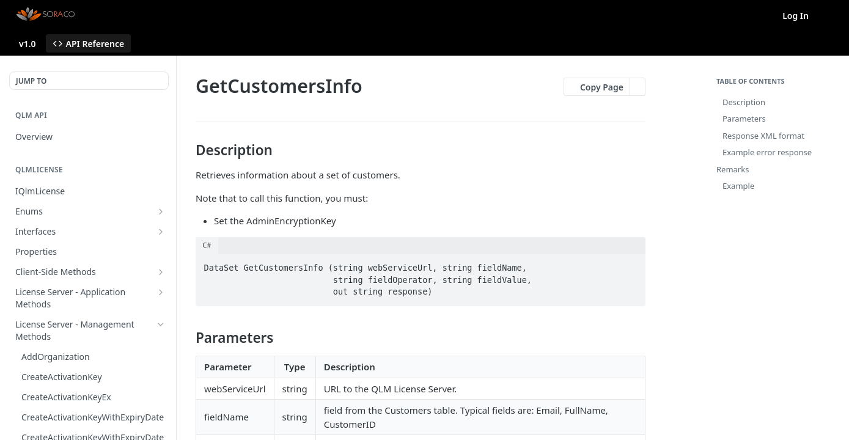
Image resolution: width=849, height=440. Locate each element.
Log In (795, 15)
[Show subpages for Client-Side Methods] (161, 272)
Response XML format (763, 135)
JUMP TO (31, 81)
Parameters (744, 118)
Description (743, 102)
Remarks (732, 169)
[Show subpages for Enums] (161, 211)
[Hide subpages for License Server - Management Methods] (161, 324)
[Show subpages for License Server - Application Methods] (161, 292)
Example (738, 185)
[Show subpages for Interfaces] (161, 232)
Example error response (767, 152)
